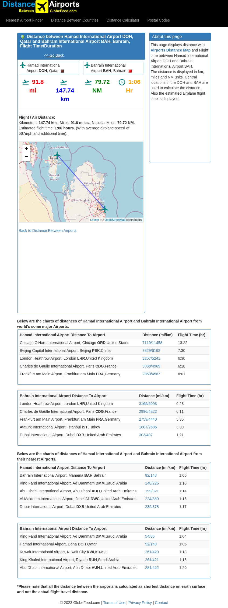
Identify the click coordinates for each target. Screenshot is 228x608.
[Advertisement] (81, 271)
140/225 (152, 483)
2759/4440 (148, 419)
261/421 (152, 560)
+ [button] (26, 149)
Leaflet (94, 219)
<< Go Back (54, 55)
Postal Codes (159, 20)
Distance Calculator (123, 20)
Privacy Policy (140, 602)
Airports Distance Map (171, 50)
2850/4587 (151, 374)
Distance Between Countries (75, 20)
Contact (161, 602)
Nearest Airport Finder (24, 20)
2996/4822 (148, 411)
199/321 (152, 491)
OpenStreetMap (114, 219)
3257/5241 (151, 358)
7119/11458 (152, 343)
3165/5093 (148, 403)
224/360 (152, 499)
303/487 (146, 435)
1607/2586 (148, 427)
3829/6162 (151, 350)
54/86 (150, 536)
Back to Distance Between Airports (48, 230)
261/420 (152, 552)
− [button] (26, 157)
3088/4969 (151, 366)
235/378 (152, 506)
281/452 (152, 567)
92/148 (151, 475)
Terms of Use (114, 602)
